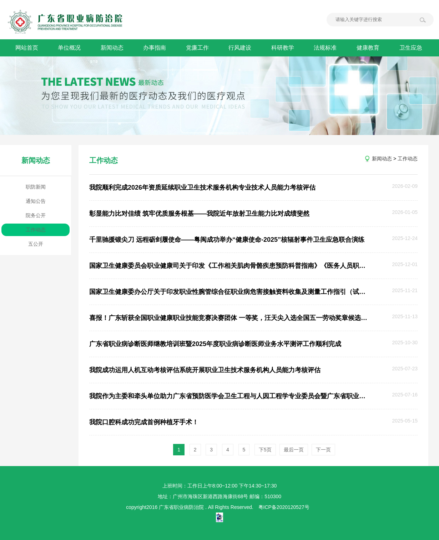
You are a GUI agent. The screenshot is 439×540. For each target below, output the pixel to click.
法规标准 (326, 48)
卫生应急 (412, 48)
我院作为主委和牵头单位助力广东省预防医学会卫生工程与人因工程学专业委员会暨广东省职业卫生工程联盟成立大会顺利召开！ (228, 396)
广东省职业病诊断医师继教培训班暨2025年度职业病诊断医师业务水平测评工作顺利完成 (215, 344)
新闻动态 (112, 48)
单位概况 (69, 48)
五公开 (35, 244)
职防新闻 (36, 187)
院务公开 (36, 215)
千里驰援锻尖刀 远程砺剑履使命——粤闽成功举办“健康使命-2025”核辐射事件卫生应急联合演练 (226, 239)
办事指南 (155, 48)
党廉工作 (198, 48)
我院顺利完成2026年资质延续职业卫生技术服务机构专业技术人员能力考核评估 (202, 187)
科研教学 (283, 48)
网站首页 (26, 48)
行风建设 (240, 48)
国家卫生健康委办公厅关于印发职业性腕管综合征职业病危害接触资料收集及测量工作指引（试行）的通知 (228, 291)
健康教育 (369, 48)
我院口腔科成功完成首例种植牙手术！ (143, 422)
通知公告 (36, 201)
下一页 (323, 449)
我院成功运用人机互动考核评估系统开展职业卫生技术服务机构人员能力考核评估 (205, 370)
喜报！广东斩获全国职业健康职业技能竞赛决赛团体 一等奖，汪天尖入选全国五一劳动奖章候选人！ (228, 317)
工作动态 (36, 229)
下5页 (265, 449)
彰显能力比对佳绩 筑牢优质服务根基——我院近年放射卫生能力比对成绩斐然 (199, 213)
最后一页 (294, 449)
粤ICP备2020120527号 (283, 507)
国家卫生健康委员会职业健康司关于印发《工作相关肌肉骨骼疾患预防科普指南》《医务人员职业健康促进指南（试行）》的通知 (228, 265)
